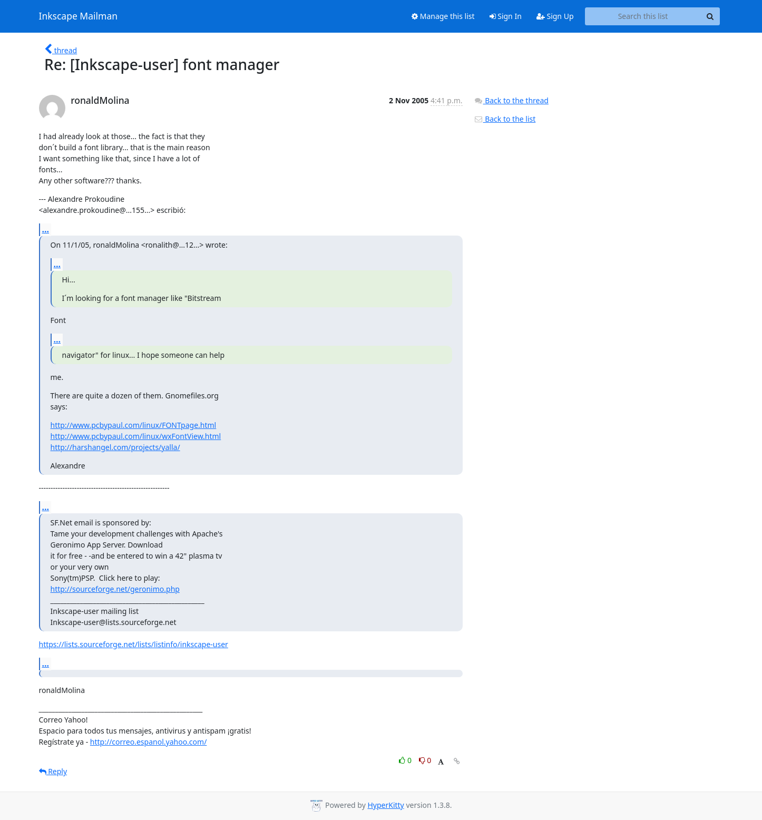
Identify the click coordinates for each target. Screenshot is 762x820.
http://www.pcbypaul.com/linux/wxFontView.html (136, 436)
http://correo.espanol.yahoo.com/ (148, 742)
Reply (53, 771)
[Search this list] (643, 16)
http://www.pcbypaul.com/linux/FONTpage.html (134, 425)
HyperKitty (385, 805)
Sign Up (555, 16)
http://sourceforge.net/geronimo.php (115, 589)
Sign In (506, 16)
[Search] (710, 16)
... (46, 229)
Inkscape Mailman (78, 16)
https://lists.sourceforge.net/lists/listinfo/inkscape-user (133, 644)
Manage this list (443, 16)
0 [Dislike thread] (425, 760)
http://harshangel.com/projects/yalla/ (115, 447)
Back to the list (505, 119)
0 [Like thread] (406, 760)
